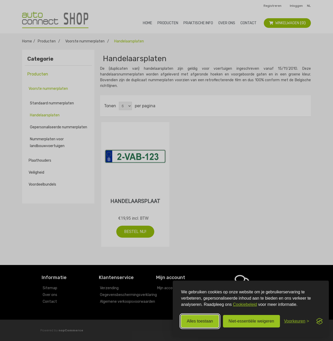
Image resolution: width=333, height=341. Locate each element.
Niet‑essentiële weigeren (251, 321)
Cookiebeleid (245, 304)
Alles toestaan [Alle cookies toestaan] (200, 321)
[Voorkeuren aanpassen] (296, 321)
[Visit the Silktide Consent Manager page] (319, 321)
